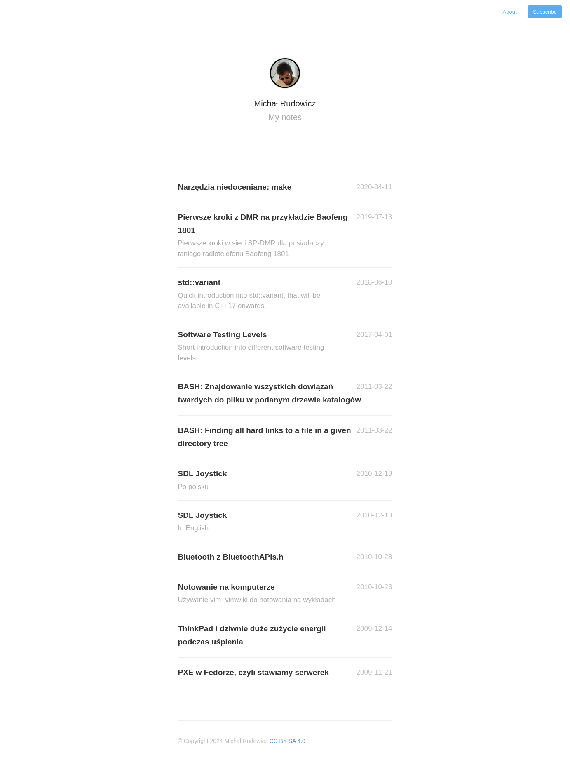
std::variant (260, 294)
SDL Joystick (260, 480)
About (510, 12)
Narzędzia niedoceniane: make (235, 187)
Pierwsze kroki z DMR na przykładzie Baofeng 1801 (263, 236)
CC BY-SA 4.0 (287, 741)
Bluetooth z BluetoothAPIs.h (231, 557)
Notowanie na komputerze (260, 594)
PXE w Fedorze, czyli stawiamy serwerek (253, 672)
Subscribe (545, 12)
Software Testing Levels (260, 346)
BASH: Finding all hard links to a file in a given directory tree (264, 437)
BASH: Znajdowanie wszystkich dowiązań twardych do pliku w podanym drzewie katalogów (269, 393)
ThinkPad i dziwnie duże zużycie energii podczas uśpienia (252, 635)
